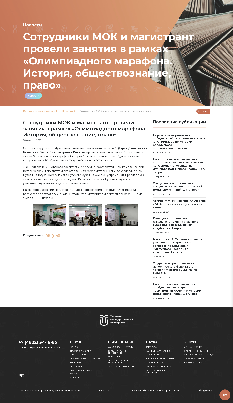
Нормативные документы (121, 367)
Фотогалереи (77, 374)
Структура (151, 347)
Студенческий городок (82, 370)
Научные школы (154, 355)
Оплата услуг (77, 366)
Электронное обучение (196, 351)
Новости (33, 95)
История (74, 347)
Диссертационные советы (160, 358)
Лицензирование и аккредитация (118, 362)
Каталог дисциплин (194, 362)
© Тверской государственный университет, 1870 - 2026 (50, 390)
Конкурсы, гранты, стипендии (155, 371)
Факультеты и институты (121, 347)
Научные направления (158, 351)
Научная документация (158, 366)
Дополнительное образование (117, 352)
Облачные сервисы (194, 358)
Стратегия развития (80, 351)
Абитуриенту (205, 390)
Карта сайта (105, 390)
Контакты (75, 378)
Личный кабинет (193, 347)
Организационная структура (85, 358)
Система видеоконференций (199, 355)
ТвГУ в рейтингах (79, 355)
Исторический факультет (39, 111)
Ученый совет (77, 362)
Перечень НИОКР (154, 362)
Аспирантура (115, 357)
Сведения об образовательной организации (155, 390)
